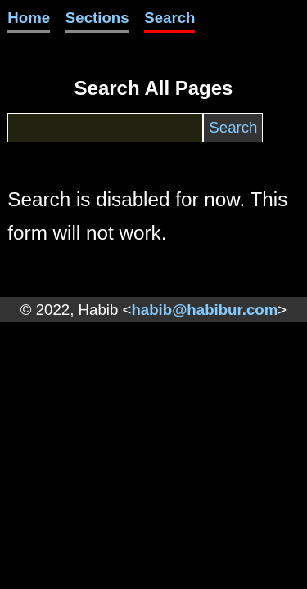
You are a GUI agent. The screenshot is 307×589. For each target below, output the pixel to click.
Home (28, 17)
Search (169, 17)
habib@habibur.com (204, 309)
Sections (97, 17)
